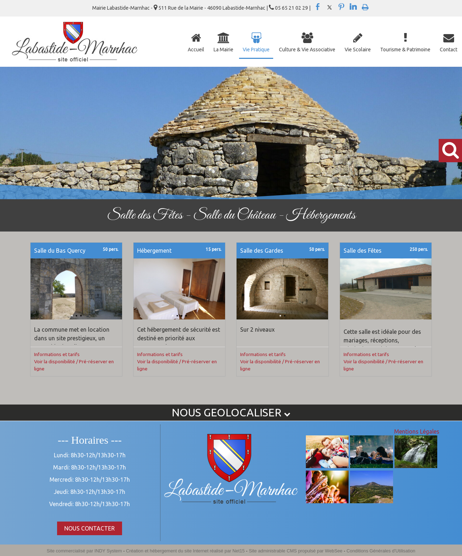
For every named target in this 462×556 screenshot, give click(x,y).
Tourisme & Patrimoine (405, 49)
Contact (448, 49)
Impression (365, 5)
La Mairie (223, 49)
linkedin (353, 6)
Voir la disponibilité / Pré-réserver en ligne (74, 365)
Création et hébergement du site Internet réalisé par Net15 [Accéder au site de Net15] (185, 550)
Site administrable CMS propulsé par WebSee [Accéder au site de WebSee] (295, 550)
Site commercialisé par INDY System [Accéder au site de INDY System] (84, 550)
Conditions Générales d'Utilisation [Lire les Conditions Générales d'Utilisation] (380, 550)
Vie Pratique (256, 49)
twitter (329, 6)
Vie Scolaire (358, 49)
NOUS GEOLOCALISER (231, 412)
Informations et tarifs (57, 354)
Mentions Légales (416, 431)
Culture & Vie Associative (307, 49)
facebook (317, 6)
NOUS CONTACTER (89, 528)
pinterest (341, 6)
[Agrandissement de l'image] (327, 466)
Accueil (196, 49)
